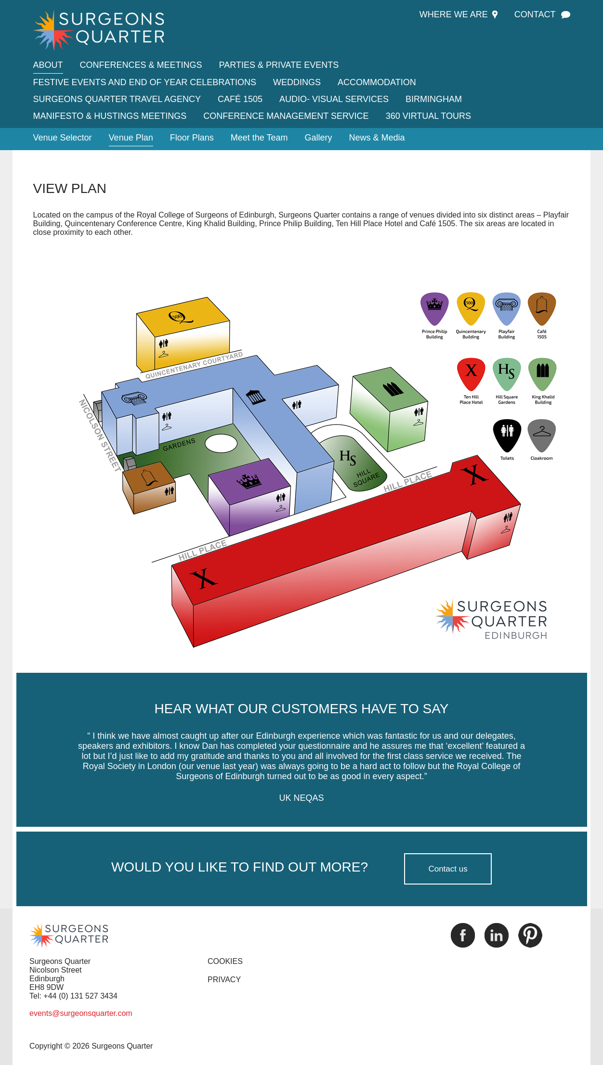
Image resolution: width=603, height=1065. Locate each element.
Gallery (318, 137)
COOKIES (225, 961)
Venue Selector (62, 137)
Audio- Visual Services (334, 99)
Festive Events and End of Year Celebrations (144, 82)
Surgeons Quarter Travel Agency (117, 99)
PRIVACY (224, 979)
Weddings (297, 82)
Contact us (447, 868)
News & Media (377, 137)
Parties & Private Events (279, 65)
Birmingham (434, 99)
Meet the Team (259, 137)
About (48, 65)
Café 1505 (240, 99)
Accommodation (377, 82)
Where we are (453, 14)
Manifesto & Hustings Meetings (110, 116)
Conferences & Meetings (141, 65)
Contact (535, 14)
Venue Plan (131, 137)
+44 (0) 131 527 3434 (80, 996)
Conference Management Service (285, 116)
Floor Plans (192, 137)
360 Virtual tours (428, 116)
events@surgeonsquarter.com (80, 1013)
